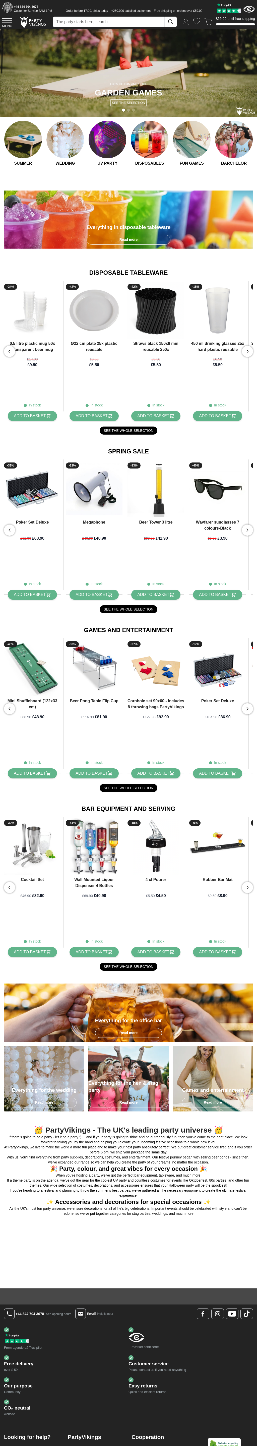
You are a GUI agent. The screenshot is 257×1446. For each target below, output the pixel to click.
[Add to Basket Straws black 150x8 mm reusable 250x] (155, 416)
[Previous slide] (9, 351)
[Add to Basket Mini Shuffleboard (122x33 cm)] (32, 763)
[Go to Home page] (32, 22)
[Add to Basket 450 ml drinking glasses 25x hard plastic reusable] (217, 416)
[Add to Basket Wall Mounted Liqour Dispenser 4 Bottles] (94, 936)
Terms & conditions (92, 1437)
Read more (128, 240)
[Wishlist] (196, 21)
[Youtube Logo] (232, 1298)
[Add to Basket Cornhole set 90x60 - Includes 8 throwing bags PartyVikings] (155, 763)
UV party (120, 1164)
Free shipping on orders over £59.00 (178, 11)
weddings (159, 1198)
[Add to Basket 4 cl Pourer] (155, 936)
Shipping (21, 1442)
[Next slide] (247, 351)
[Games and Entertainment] (192, 143)
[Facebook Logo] (203, 1298)
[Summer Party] (23, 143)
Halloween (177, 1170)
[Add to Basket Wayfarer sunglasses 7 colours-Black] (217, 589)
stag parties (141, 1198)
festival (48, 1175)
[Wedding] (65, 143)
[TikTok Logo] (246, 1298)
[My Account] (186, 22)
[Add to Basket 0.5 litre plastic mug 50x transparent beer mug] (32, 416)
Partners (148, 1432)
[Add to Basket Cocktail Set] (32, 936)
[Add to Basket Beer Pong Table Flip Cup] (94, 763)
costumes (157, 1164)
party (95, 1159)
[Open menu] (7, 22)
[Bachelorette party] (234, 143)
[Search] (171, 22)
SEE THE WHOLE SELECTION (128, 431)
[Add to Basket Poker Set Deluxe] (32, 589)
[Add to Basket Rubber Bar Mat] (217, 936)
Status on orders (27, 1437)
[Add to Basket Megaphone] (94, 589)
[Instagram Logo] (217, 1298)
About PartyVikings (92, 1432)
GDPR (83, 1442)
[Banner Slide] (128, 73)
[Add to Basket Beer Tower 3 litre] (155, 589)
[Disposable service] (150, 143)
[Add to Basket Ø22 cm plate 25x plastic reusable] (94, 416)
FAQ (17, 1432)
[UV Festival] (107, 143)
